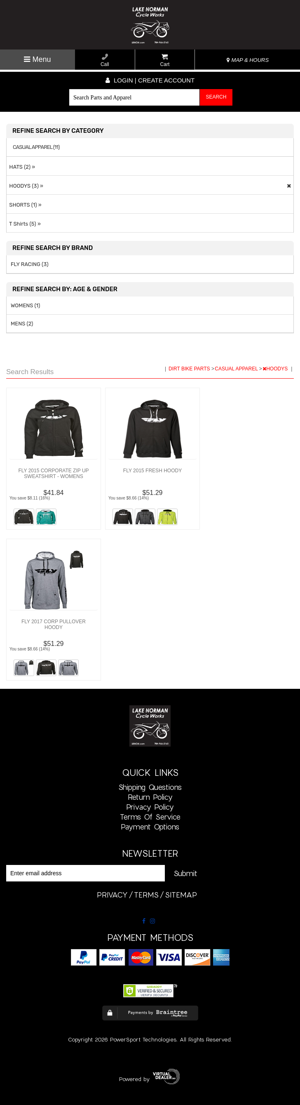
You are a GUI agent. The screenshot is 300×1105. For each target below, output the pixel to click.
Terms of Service (150, 816)
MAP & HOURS (248, 60)
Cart (165, 60)
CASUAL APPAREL (237, 369)
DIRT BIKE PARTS (190, 369)
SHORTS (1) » (24, 205)
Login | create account (150, 80)
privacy (112, 894)
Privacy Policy (150, 806)
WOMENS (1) (25, 305)
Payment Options (150, 826)
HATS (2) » (21, 167)
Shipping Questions (150, 787)
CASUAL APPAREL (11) (36, 147)
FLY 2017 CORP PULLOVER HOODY (53, 624)
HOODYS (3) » (25, 186)
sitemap (181, 894)
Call (105, 60)
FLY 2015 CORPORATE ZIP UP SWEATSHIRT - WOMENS (53, 473)
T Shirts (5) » (24, 224)
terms (146, 894)
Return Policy (150, 796)
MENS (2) (22, 323)
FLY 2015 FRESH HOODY (152, 471)
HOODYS (275, 369)
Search (216, 97)
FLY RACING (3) (30, 264)
